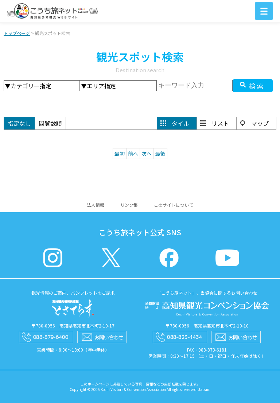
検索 (257, 85)
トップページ (17, 33)
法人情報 (95, 205)
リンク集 (129, 205)
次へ (146, 153)
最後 (160, 153)
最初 (119, 153)
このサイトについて (173, 205)
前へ (133, 153)
